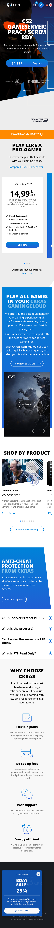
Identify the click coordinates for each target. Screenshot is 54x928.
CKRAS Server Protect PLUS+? (23, 618)
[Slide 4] (30, 90)
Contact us (27, 273)
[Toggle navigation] (4, 5)
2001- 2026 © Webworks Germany (27, 916)
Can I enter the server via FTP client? (23, 641)
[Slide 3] (28, 90)
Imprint (42, 913)
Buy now (37, 63)
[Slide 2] (26, 90)
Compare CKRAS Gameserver (26, 167)
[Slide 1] (24, 90)
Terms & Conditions (15, 913)
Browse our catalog (27, 529)
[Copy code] (41, 134)
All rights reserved (36, 919)
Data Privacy (31, 913)
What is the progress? (18, 628)
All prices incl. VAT (18, 919)
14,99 (17, 63)
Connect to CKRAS (25, 363)
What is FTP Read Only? (19, 653)
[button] (34, 5)
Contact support (14, 599)
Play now (27, 404)
